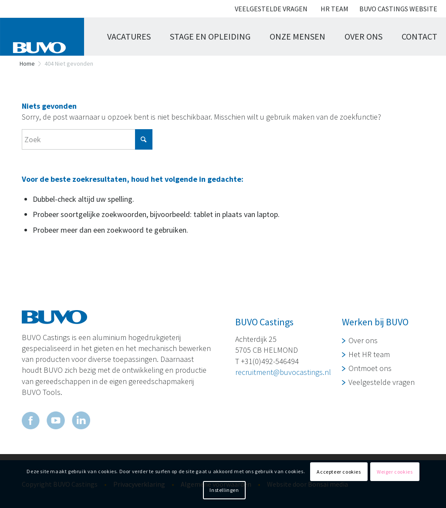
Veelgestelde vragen (271, 8)
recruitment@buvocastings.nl (283, 372)
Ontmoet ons (370, 368)
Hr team (334, 8)
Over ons (363, 340)
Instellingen (224, 490)
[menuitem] (271, 9)
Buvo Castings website (398, 8)
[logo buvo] (46, 36)
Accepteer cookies (339, 471)
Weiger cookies (394, 471)
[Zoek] (87, 139)
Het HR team (369, 354)
